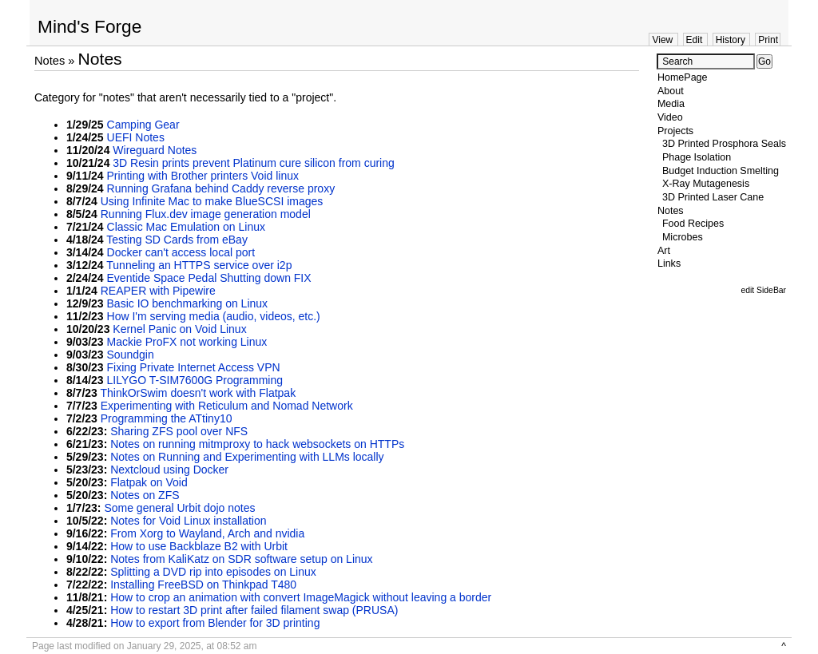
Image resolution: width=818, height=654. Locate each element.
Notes (49, 60)
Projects (675, 131)
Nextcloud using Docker (169, 469)
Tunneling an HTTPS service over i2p (199, 265)
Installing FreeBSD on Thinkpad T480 (203, 584)
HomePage (682, 77)
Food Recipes (693, 223)
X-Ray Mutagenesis (705, 183)
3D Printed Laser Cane (713, 197)
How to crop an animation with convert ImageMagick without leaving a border (300, 597)
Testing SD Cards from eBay (177, 239)
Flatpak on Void (149, 482)
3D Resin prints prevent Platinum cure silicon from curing (253, 163)
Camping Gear (143, 124)
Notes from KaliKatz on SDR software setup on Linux (241, 559)
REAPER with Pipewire (158, 290)
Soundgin (130, 354)
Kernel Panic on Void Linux (179, 329)
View (662, 40)
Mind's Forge (89, 26)
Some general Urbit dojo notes (179, 507)
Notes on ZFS (144, 495)
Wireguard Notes (155, 150)
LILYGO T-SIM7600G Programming (195, 380)
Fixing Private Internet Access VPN (193, 367)
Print (768, 40)
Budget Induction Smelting (720, 170)
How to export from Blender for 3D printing (215, 622)
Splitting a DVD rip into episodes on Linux (213, 571)
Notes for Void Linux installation (188, 520)
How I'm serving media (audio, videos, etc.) (213, 316)
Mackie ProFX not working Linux (187, 341)
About (670, 91)
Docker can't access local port (181, 252)
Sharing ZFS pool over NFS (179, 431)
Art (663, 250)
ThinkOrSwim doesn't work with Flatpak (198, 392)
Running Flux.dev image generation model (206, 214)
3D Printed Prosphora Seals (724, 143)
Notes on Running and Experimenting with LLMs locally (246, 456)
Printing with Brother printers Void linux (203, 175)
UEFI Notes (136, 137)
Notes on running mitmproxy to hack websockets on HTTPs (257, 444)
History (730, 40)
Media (671, 103)
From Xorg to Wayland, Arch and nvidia (207, 533)
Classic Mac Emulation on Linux (186, 226)
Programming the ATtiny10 (166, 418)
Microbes (682, 237)
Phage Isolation (696, 157)
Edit (694, 40)
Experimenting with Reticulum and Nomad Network (227, 405)
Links (669, 263)
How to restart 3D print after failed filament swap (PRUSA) (254, 610)
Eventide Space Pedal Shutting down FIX (209, 278)
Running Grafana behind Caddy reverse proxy (221, 188)
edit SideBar (763, 290)
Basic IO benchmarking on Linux (187, 303)
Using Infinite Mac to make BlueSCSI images (212, 201)
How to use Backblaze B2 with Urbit (199, 546)
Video (670, 117)
